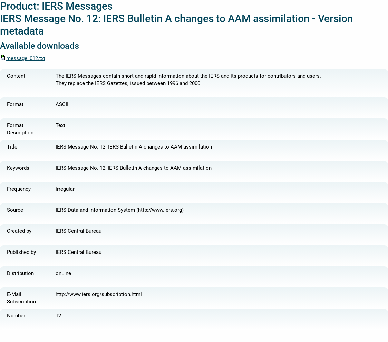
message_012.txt (22, 58)
